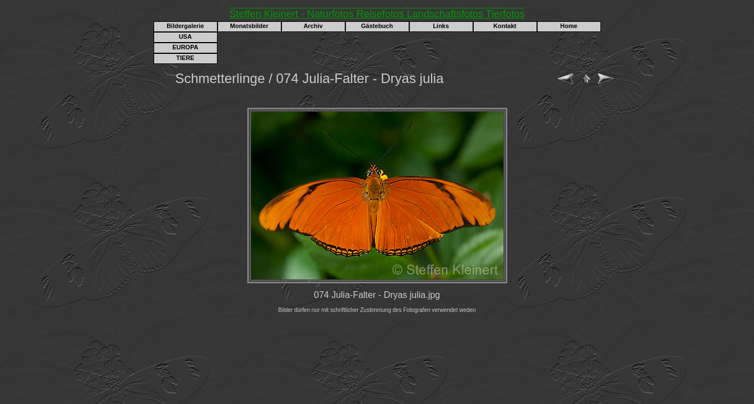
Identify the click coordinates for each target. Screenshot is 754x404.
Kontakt (504, 25)
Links (441, 25)
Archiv (312, 25)
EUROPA (185, 47)
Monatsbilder (249, 25)
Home (568, 25)
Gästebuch (377, 25)
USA (185, 36)
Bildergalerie (185, 25)
